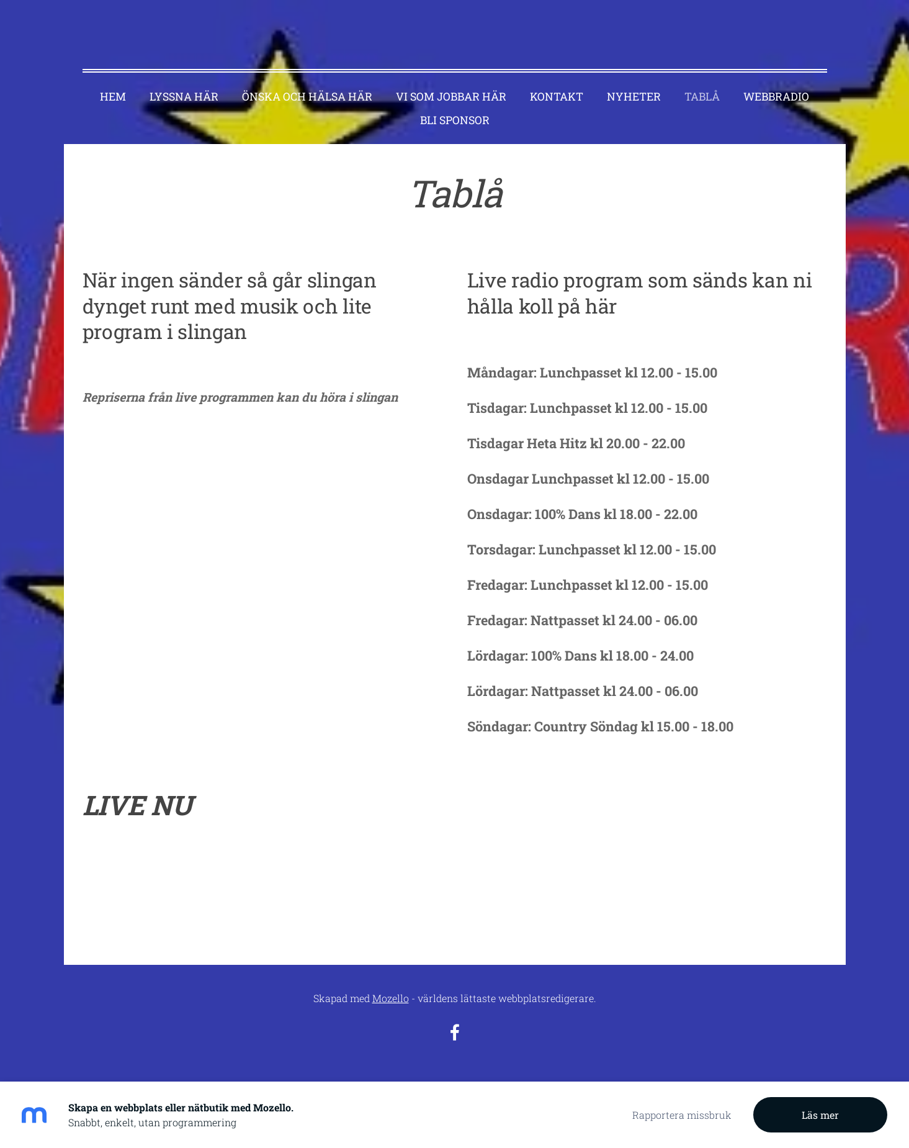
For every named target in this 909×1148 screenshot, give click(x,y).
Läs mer (820, 1114)
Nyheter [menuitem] (634, 82)
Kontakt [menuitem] (556, 82)
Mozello (390, 983)
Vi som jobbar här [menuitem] (451, 82)
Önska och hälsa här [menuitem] (307, 82)
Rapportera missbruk (682, 1114)
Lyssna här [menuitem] (184, 82)
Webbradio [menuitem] (776, 82)
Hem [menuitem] (113, 82)
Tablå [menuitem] (702, 82)
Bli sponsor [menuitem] (455, 106)
